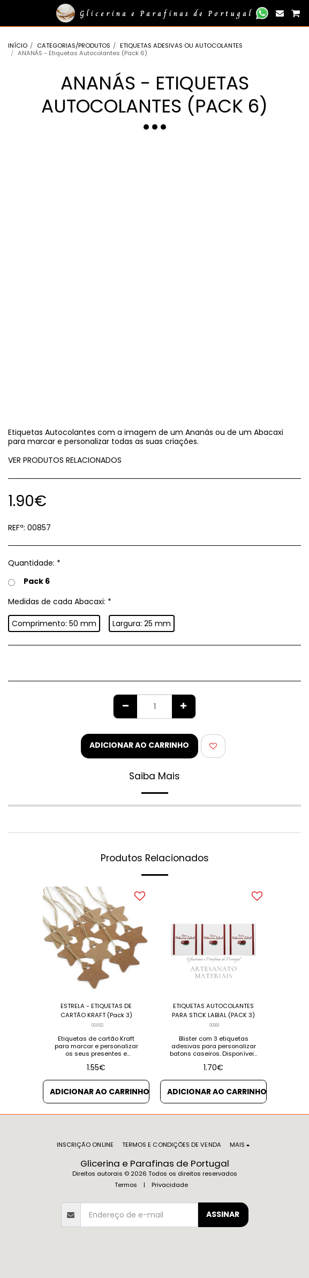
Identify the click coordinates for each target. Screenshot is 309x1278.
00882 (97, 1025)
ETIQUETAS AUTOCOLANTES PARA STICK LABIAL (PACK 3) (213, 1010)
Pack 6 (29, 582)
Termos (126, 1185)
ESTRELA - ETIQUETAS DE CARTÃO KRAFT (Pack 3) (96, 1010)
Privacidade (170, 1185)
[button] (12, 13)
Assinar (222, 1214)
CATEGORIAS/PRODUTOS (73, 45)
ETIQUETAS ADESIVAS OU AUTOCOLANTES (181, 45)
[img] (96, 939)
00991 (214, 1025)
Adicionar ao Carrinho (139, 745)
